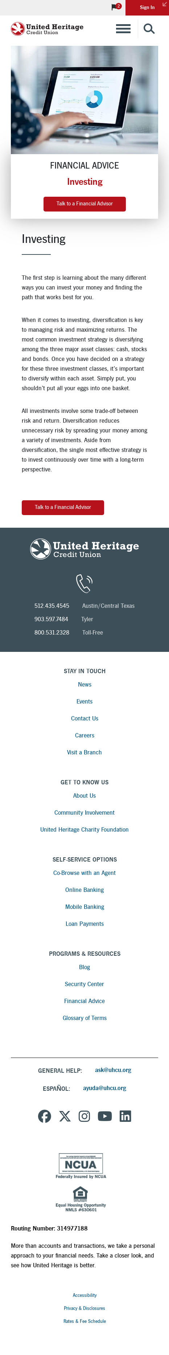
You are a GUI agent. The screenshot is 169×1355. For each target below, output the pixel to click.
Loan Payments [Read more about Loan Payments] (85, 924)
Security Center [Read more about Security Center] (84, 984)
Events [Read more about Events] (84, 701)
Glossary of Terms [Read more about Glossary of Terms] (85, 1018)
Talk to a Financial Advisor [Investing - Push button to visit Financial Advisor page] (63, 507)
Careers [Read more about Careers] (84, 735)
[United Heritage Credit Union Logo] (47, 29)
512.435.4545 (51, 606)
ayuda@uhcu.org (104, 1088)
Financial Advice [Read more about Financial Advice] (84, 1001)
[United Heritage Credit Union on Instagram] (84, 1117)
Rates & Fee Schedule (84, 1321)
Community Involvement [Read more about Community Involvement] (84, 813)
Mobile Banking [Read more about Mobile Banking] (84, 907)
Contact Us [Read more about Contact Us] (84, 718)
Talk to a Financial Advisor (85, 203)
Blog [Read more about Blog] (84, 967)
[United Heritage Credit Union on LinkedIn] (125, 1117)
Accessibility (84, 1295)
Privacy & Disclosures (84, 1308)
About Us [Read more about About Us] (84, 796)
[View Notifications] (114, 8)
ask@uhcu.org (113, 1070)
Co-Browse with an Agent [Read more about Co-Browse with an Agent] (84, 873)
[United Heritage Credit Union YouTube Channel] (105, 1117)
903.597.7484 (51, 619)
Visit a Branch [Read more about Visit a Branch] (84, 752)
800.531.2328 (51, 632)
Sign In (154, 5)
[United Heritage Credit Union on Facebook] (44, 1117)
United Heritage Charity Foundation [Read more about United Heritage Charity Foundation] (84, 830)
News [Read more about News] (84, 684)
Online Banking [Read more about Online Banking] (84, 890)
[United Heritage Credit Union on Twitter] (64, 1117)
